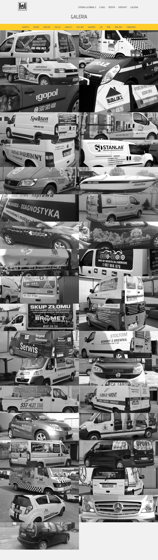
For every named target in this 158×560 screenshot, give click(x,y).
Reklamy (118, 27)
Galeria (134, 7)
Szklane (80, 27)
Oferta (111, 7)
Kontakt (122, 7)
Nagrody (91, 27)
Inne (108, 27)
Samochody (131, 27)
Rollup (58, 27)
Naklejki (46, 27)
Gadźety (25, 27)
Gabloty (68, 27)
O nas (102, 7)
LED (101, 27)
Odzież (36, 27)
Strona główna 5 (87, 7)
